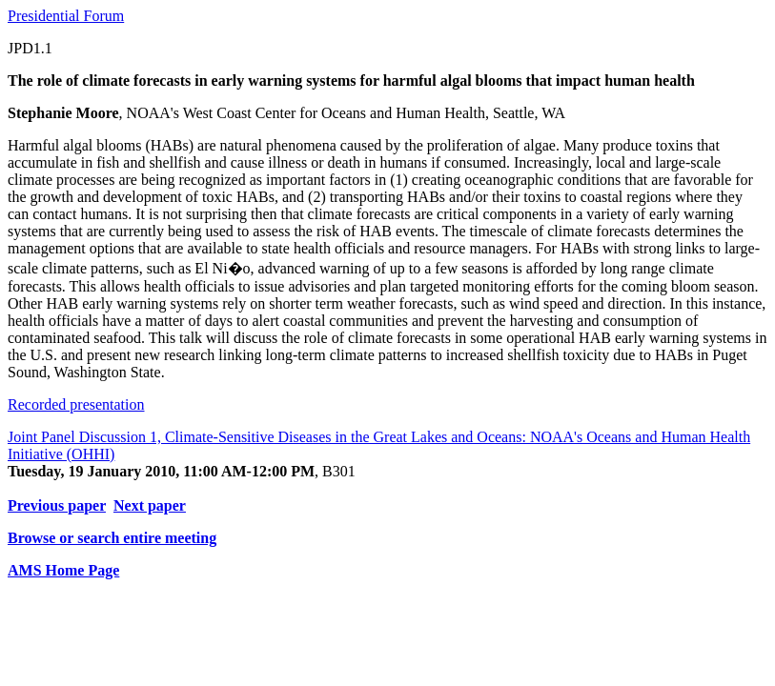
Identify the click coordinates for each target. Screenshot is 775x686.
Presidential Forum (66, 16)
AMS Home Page (63, 570)
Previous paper (57, 505)
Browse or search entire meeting (112, 538)
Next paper (149, 505)
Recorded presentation (76, 404)
